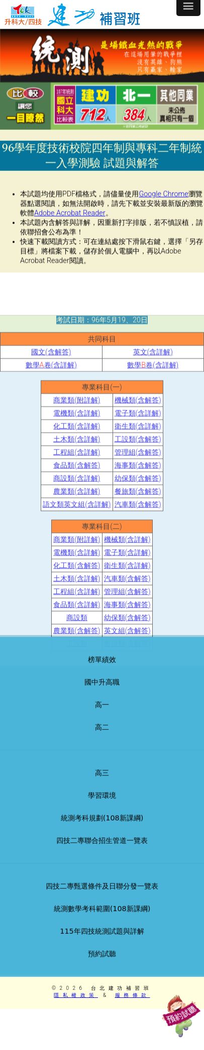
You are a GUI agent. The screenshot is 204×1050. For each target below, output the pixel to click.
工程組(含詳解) (76, 497)
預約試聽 (102, 965)
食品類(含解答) (76, 510)
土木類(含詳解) (76, 484)
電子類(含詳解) (138, 458)
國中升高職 (102, 693)
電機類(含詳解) (76, 458)
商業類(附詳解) (76, 445)
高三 (102, 784)
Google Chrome (163, 198)
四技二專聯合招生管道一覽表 (102, 852)
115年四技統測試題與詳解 (102, 942)
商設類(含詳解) (76, 523)
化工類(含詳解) (76, 471)
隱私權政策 (76, 995)
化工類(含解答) (76, 610)
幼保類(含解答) (138, 523)
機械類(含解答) (138, 445)
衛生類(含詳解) (138, 471)
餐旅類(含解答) (138, 536)
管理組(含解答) (138, 497)
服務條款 (132, 995)
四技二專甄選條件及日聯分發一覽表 (102, 897)
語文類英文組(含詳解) (77, 549)
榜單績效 (102, 671)
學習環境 (102, 806)
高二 (102, 738)
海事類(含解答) (138, 510)
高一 (102, 716)
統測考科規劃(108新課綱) (102, 829)
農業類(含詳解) (76, 536)
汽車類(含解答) (138, 549)
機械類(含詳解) (127, 584)
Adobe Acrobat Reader (70, 217)
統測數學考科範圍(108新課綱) (102, 920)
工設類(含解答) (138, 484)
